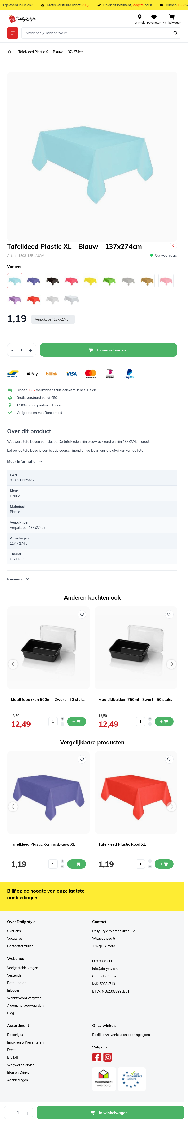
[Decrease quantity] (62, 724)
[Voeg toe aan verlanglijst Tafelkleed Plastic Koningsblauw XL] (82, 759)
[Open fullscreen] (92, 157)
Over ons (14, 931)
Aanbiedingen (17, 1080)
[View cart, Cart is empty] (172, 19)
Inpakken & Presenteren (25, 1042)
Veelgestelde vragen (22, 968)
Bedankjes (15, 1035)
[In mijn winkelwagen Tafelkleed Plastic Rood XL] (164, 864)
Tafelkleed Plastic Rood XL (122, 844)
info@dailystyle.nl (105, 969)
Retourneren (16, 983)
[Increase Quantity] (30, 350)
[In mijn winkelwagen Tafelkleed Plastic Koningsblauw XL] (76, 864)
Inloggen (13, 990)
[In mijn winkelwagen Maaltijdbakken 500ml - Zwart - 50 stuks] (76, 721)
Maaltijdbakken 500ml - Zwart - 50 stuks (48, 699)
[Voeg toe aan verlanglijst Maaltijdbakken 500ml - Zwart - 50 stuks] (82, 614)
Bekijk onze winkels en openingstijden (121, 1035)
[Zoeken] (175, 33)
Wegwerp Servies (20, 1065)
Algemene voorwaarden (25, 1005)
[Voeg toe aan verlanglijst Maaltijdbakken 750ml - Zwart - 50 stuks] (169, 614)
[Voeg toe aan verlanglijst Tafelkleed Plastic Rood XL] (169, 759)
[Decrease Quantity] (12, 350)
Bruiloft (12, 1057)
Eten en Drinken (19, 1072)
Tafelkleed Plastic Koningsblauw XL (43, 844)
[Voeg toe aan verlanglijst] (173, 245)
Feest (11, 1050)
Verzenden (15, 975)
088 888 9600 (102, 961)
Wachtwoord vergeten (24, 998)
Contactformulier (20, 946)
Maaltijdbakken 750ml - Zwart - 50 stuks (135, 699)
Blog (10, 1013)
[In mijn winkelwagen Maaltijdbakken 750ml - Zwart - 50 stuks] (164, 721)
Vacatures (14, 938)
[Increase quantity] (62, 719)
